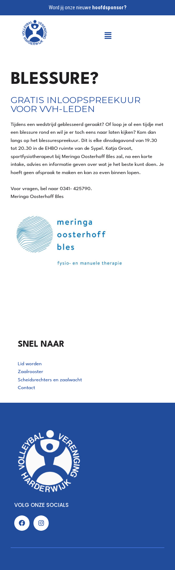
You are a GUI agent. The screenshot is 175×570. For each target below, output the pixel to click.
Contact (26, 387)
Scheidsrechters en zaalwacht (50, 379)
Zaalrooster (30, 371)
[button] (90, 35)
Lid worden (30, 363)
